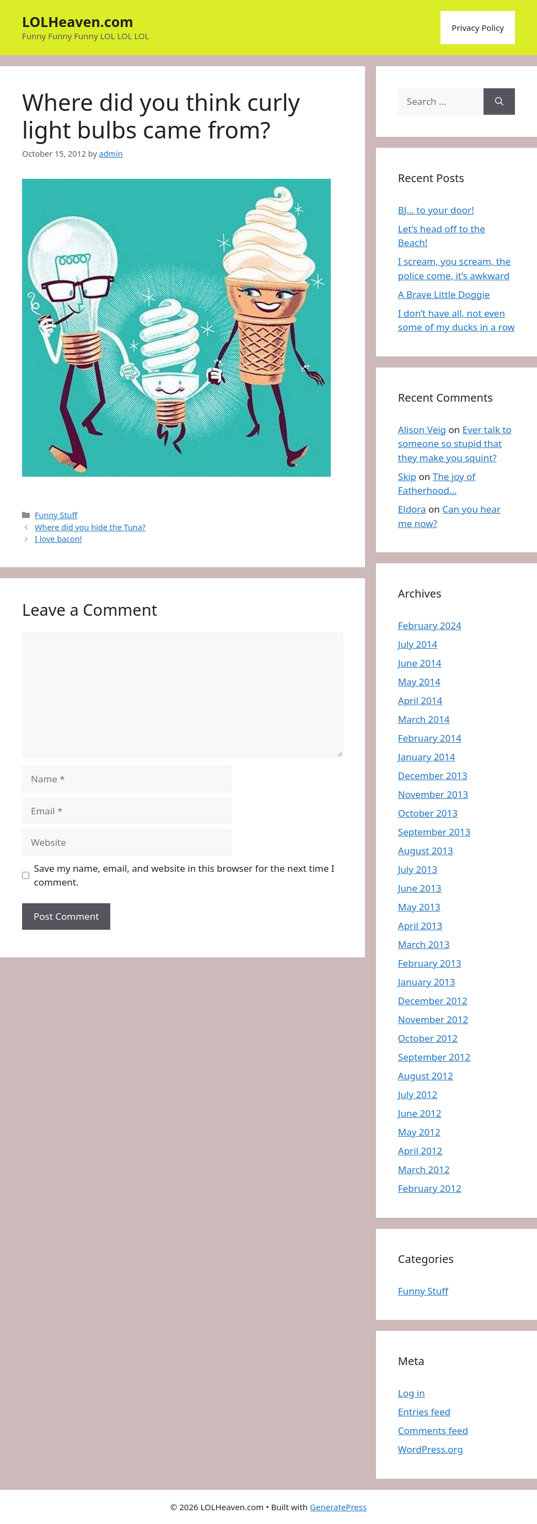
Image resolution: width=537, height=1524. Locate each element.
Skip (407, 476)
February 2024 (429, 625)
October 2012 (428, 1038)
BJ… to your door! (436, 210)
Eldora (412, 509)
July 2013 (418, 869)
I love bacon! (58, 539)
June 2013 (420, 888)
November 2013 (433, 794)
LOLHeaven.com (77, 21)
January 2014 (426, 756)
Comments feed (433, 1430)
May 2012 (419, 1132)
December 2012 (433, 1000)
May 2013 (419, 906)
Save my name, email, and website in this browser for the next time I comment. (184, 875)
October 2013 (428, 813)
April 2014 (420, 700)
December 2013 (433, 775)
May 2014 (419, 681)
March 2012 (424, 1169)
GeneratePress (338, 1506)
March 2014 (424, 719)
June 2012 (420, 1113)
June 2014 (420, 663)
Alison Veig (422, 429)
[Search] (499, 101)
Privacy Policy (478, 27)
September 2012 (434, 1057)
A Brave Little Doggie (444, 294)
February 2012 (429, 1188)
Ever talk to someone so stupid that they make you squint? (455, 443)
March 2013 (424, 944)
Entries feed (424, 1411)
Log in (411, 1393)
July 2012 (418, 1094)
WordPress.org (430, 1449)
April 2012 (420, 1150)
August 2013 (425, 850)
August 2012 (425, 1075)
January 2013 (426, 982)
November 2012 (433, 1019)
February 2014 (429, 738)
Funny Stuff (56, 515)
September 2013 (434, 831)
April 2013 (420, 925)
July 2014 (418, 644)
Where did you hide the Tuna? (90, 527)
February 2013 (429, 963)
